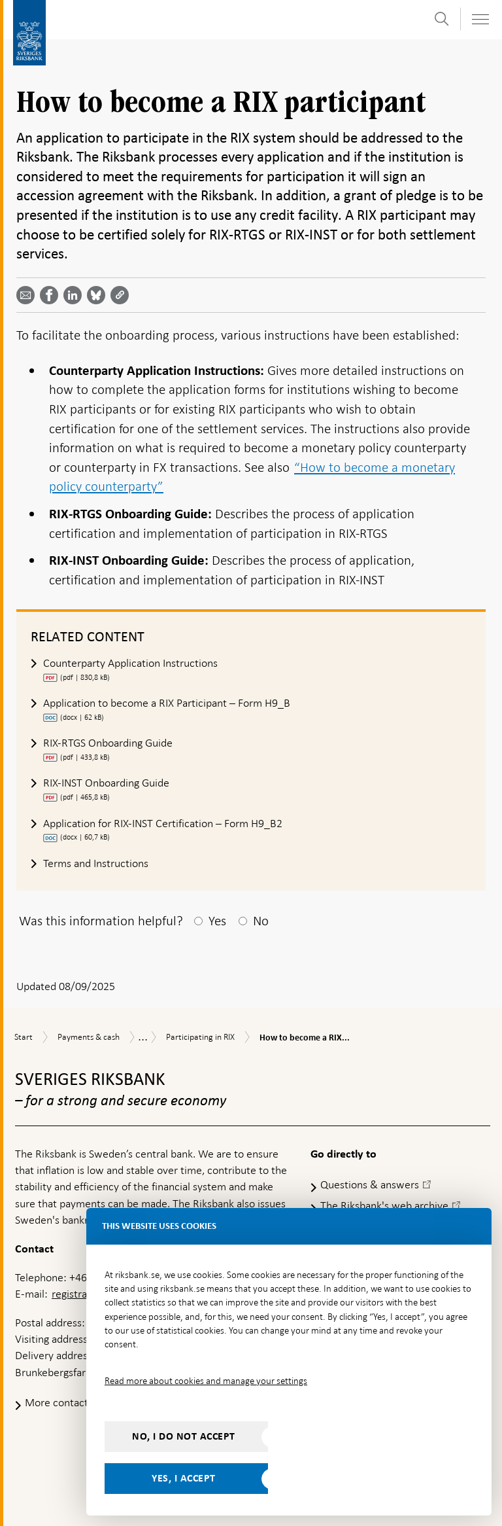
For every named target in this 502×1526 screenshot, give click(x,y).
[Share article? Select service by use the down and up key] (75, 295)
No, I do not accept (183, 1436)
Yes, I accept (184, 1478)
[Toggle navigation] (480, 19)
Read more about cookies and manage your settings (206, 1381)
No (261, 920)
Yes (217, 920)
